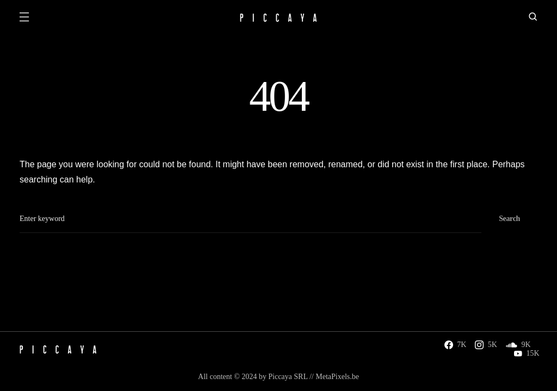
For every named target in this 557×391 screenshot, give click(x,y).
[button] (24, 18)
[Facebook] (455, 344)
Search (509, 219)
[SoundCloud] (518, 344)
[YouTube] (526, 353)
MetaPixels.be (337, 377)
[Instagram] (486, 344)
